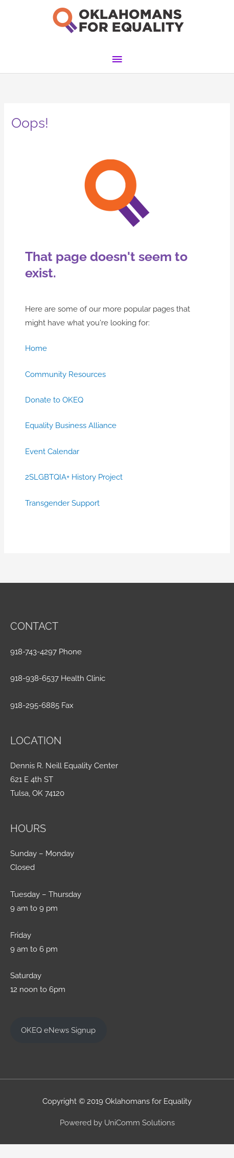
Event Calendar (52, 451)
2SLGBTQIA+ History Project (74, 476)
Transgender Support (62, 503)
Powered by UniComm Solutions (117, 1122)
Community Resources (65, 374)
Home (36, 348)
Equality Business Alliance (70, 425)
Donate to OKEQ (54, 399)
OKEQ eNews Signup (58, 1030)
